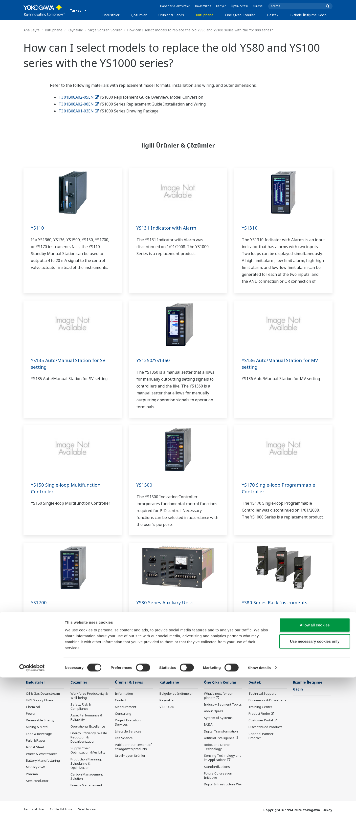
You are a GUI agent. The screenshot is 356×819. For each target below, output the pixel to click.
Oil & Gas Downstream (43, 693)
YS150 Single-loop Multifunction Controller (69, 488)
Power (31, 713)
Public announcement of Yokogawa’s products (133, 747)
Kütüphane (204, 15)
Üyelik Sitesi (239, 6)
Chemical (33, 707)
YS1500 (144, 484)
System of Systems (218, 718)
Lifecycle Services (128, 731)
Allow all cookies (315, 766)
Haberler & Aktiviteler (175, 6)
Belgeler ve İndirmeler (176, 693)
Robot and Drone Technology (217, 747)
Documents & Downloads (267, 700)
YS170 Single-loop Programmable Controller (281, 488)
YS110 (38, 227)
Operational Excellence (87, 726)
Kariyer (221, 6)
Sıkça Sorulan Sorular (105, 30)
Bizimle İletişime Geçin (308, 15)
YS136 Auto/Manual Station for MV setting (282, 363)
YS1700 (39, 602)
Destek (272, 15)
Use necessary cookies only (314, 783)
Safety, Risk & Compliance (80, 706)
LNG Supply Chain (39, 700)
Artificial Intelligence (219, 738)
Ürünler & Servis (171, 15)
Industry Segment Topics (223, 704)
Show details (259, 809)
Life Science (124, 738)
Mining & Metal (37, 727)
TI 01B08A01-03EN (79, 111)
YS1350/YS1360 (153, 360)
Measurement (125, 707)
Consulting (123, 713)
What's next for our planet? (218, 695)
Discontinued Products (265, 727)
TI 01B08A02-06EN (79, 104)
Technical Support (262, 693)
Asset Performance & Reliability (86, 717)
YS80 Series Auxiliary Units (167, 602)
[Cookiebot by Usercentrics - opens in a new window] (32, 809)
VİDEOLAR (166, 707)
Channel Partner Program (260, 736)
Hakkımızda (203, 6)
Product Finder (259, 713)
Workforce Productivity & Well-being (89, 695)
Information (124, 693)
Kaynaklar (75, 30)
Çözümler (139, 15)
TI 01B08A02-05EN (79, 97)
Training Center (260, 707)
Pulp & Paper (35, 740)
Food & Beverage (39, 734)
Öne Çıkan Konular (240, 15)
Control (120, 700)
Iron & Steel (35, 747)
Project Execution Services (128, 722)
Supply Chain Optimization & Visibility (87, 750)
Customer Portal (260, 720)
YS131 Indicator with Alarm (168, 227)
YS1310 (250, 227)
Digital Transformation (221, 731)
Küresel (258, 6)
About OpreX (213, 711)
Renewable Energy (40, 720)
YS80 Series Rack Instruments (276, 602)
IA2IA (208, 724)
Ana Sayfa (31, 30)
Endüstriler (110, 15)
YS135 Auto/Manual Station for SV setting (70, 363)
